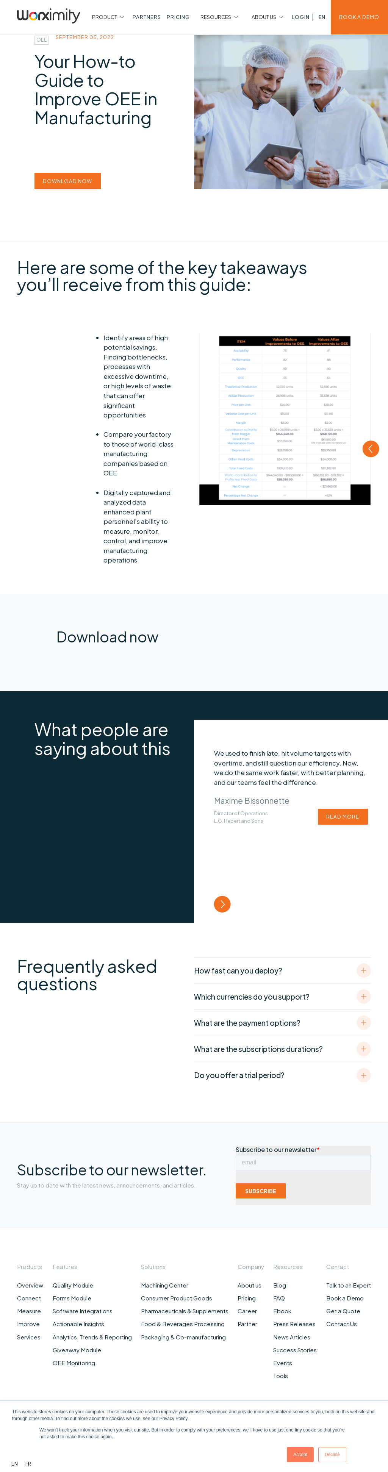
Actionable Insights (78, 1323)
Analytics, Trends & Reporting (92, 1337)
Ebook (282, 1310)
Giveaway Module (77, 1349)
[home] (48, 17)
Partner (247, 1323)
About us (249, 1285)
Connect (29, 1298)
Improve (28, 1323)
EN (14, 1464)
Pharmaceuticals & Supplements (184, 1310)
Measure (29, 1310)
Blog (279, 1285)
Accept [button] (300, 1454)
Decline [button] (332, 1454)
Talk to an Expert (348, 1285)
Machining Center (164, 1285)
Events (282, 1362)
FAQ (279, 1298)
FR (28, 1464)
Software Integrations (83, 1310)
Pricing (247, 1298)
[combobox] (15, 1463)
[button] (107, 17)
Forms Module (72, 1298)
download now (67, 181)
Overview (30, 1285)
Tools (280, 1375)
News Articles (291, 1337)
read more (342, 816)
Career (247, 1310)
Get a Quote (343, 1310)
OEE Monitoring (74, 1362)
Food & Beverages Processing (183, 1323)
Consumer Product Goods (176, 1298)
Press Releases (294, 1323)
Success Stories (295, 1349)
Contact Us (341, 1323)
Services (29, 1337)
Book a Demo (345, 1298)
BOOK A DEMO (359, 17)
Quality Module (73, 1285)
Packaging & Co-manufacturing (183, 1337)
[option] (28, 1463)
